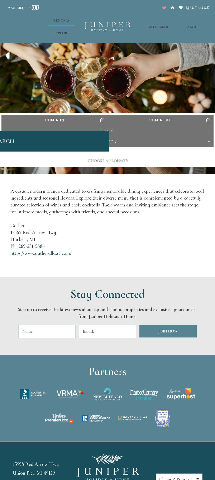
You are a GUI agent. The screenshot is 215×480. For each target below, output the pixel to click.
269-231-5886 (32, 246)
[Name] (47, 331)
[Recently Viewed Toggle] (172, 7)
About (180, 19)
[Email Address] (107, 331)
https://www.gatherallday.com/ (41, 253)
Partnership (153, 19)
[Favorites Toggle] (180, 7)
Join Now (168, 331)
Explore (66, 19)
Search (107, 143)
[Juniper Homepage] (164, 7)
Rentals (41, 19)
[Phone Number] (198, 7)
